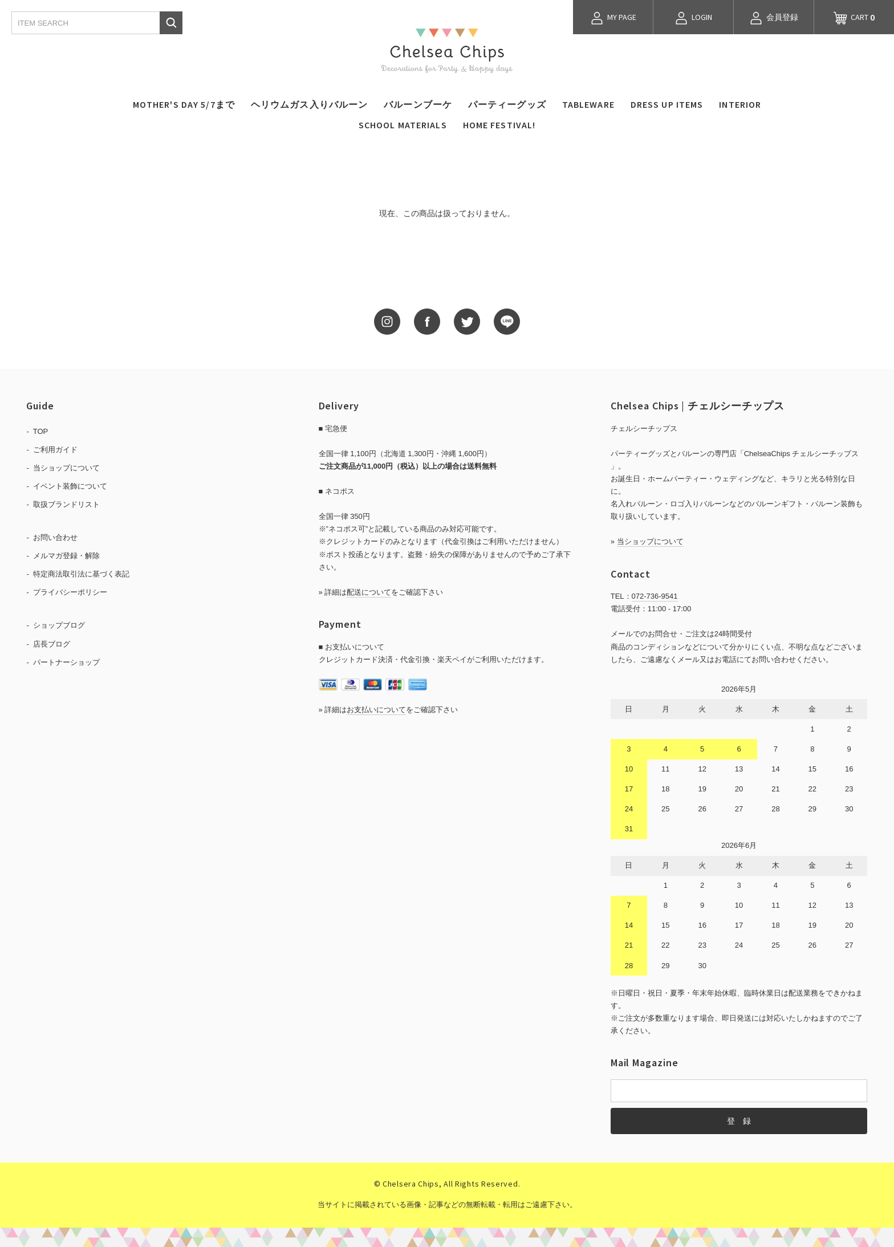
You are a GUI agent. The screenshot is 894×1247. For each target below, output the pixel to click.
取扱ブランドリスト (66, 504)
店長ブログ (51, 644)
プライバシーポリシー (70, 592)
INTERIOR (740, 104)
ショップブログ (59, 625)
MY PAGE (613, 18)
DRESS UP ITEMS (667, 104)
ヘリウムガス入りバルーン (309, 104)
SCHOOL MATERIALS (403, 125)
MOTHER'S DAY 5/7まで (184, 104)
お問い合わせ (55, 537)
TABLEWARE (588, 104)
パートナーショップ (66, 662)
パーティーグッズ (507, 104)
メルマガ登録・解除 (66, 555)
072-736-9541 (655, 596)
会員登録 (773, 18)
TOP (40, 431)
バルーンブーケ (418, 104)
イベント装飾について (70, 486)
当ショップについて (66, 468)
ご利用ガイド (55, 449)
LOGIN (693, 18)
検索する (171, 22)
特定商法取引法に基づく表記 (81, 574)
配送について (369, 592)
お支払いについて (376, 709)
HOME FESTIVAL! (499, 125)
